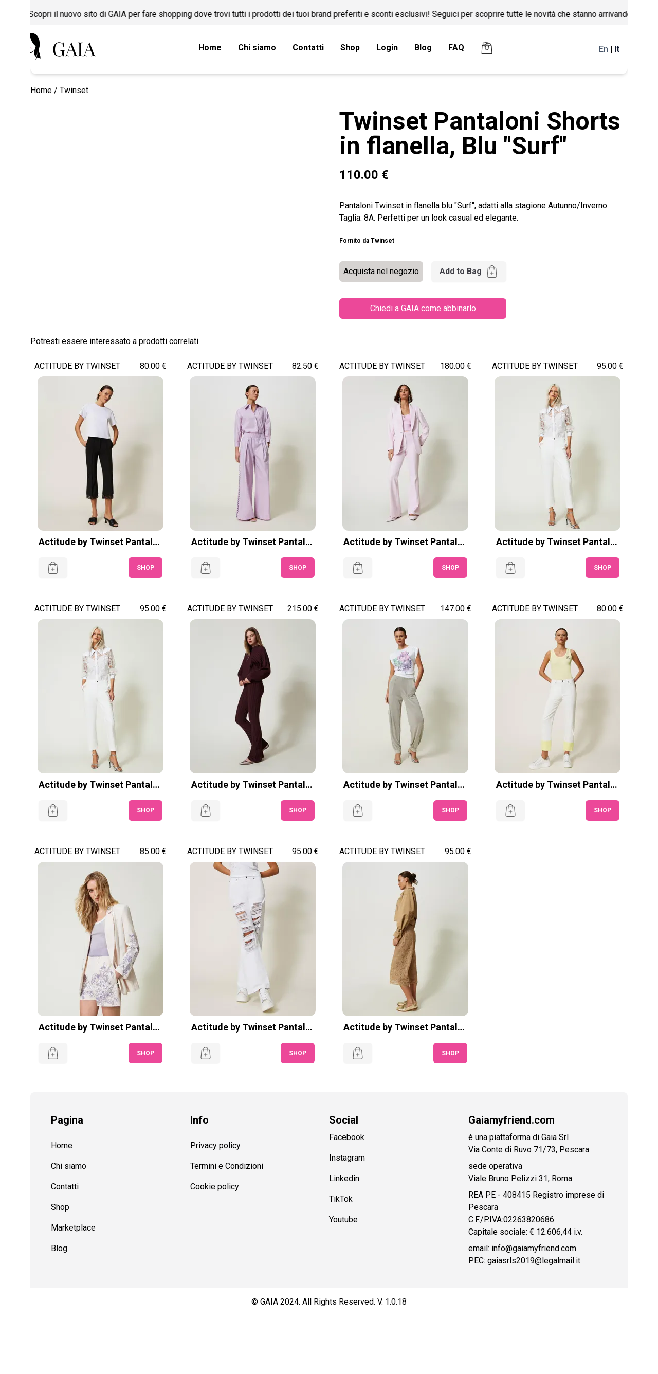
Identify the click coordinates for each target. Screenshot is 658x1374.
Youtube (343, 1219)
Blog (423, 47)
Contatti (308, 47)
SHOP (145, 567)
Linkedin (344, 1178)
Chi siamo (257, 47)
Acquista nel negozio (381, 271)
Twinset (74, 90)
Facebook (346, 1137)
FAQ (456, 47)
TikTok (341, 1199)
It (616, 49)
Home (210, 47)
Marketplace (73, 1228)
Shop (350, 47)
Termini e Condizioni (226, 1166)
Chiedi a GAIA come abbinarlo (423, 308)
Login (387, 47)
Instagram (347, 1158)
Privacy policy (215, 1145)
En (603, 49)
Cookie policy (214, 1186)
